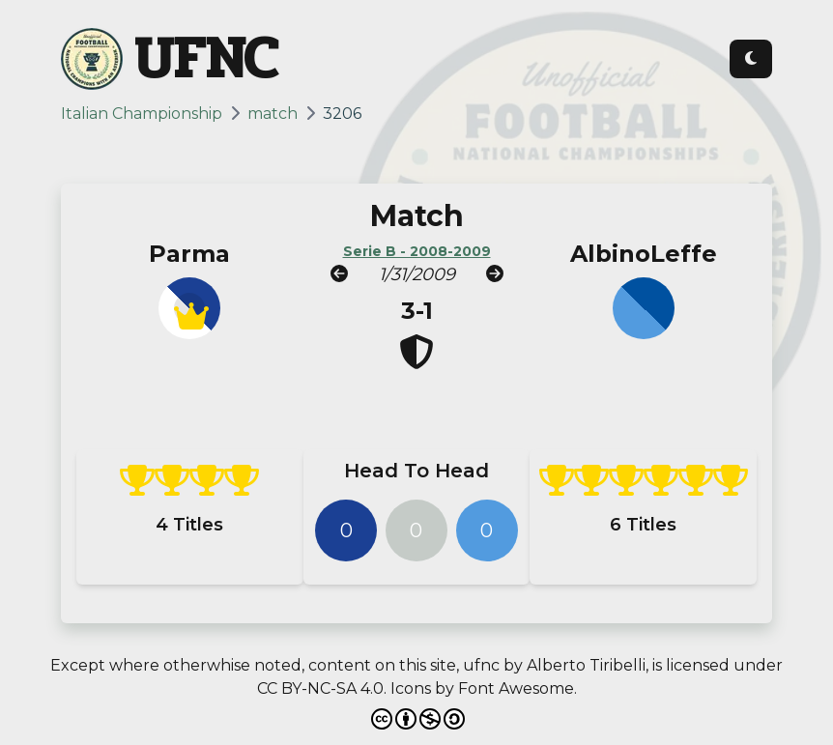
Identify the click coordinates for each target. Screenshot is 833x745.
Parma (189, 254)
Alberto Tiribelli (586, 665)
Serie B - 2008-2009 (417, 251)
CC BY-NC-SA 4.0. (322, 688)
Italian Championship (141, 113)
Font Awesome (516, 688)
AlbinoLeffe (643, 254)
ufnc (481, 665)
